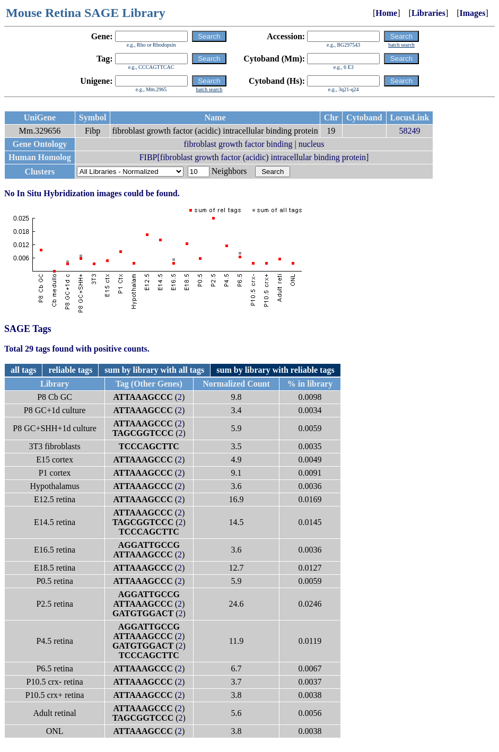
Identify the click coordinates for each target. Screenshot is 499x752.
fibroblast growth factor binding (238, 143)
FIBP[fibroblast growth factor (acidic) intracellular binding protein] (254, 157)
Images (473, 13)
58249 (409, 130)
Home (386, 13)
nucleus (312, 143)
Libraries (428, 13)
